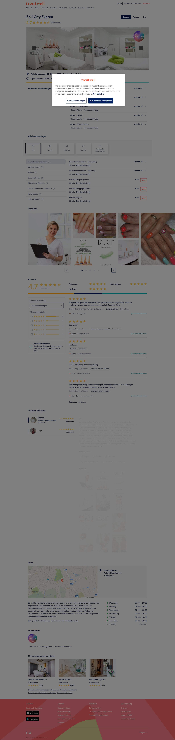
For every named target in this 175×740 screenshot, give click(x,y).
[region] (88, 90)
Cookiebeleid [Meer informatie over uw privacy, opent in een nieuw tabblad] (98, 94)
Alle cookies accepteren (101, 101)
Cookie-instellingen (76, 101)
